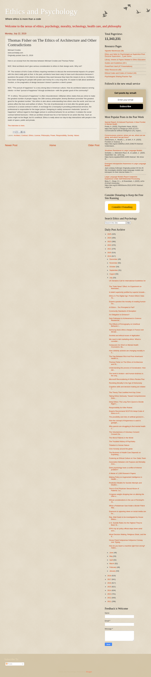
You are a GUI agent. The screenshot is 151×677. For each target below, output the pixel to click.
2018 (109, 576)
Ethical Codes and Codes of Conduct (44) (120, 73)
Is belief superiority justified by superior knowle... (127, 292)
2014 (109, 590)
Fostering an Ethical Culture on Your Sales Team (127, 458)
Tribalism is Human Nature (119, 445)
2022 (109, 245)
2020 (109, 253)
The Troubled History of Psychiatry (122, 441)
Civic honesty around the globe (121, 449)
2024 (109, 238)
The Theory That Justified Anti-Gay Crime (124, 392)
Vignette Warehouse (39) (114, 51)
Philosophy (45, 135)
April (111, 560)
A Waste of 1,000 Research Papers (122, 473)
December (113, 259)
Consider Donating (122, 207)
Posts (9, 664)
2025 (109, 234)
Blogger (89, 672)
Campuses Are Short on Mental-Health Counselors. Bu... (123, 346)
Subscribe (125, 106)
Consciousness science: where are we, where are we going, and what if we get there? (125, 136)
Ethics (31, 135)
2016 (109, 583)
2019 (109, 256)
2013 (109, 594)
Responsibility (61, 135)
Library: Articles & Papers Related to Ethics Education (125, 60)
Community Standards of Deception (122, 311)
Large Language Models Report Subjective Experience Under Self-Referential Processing (122, 178)
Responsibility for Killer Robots (120, 408)
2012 (109, 598)
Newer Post (11, 145)
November (113, 263)
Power (52, 135)
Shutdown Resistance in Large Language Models (123, 150)
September (113, 270)
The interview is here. (16, 126)
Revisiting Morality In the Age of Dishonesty (125, 383)
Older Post (93, 145)
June (111, 553)
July (111, 278)
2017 (109, 579)
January (112, 571)
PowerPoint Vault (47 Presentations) (118, 66)
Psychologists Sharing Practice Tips (118, 77)
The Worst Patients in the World (121, 438)
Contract (24, 135)
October (112, 267)
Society (70, 135)
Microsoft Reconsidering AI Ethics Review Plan (127, 379)
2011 (109, 601)
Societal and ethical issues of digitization (124, 336)
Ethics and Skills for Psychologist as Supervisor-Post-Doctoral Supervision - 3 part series (125, 55)
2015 (109, 587)
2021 (109, 249)
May (111, 556)
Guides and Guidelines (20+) (116, 63)
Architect (17, 135)
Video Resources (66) (113, 70)
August (112, 274)
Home (52, 145)
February (113, 567)
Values (76, 135)
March (112, 564)
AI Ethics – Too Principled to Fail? (122, 307)
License (37, 135)
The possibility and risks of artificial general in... (127, 417)
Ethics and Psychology (41, 11)
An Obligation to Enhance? (119, 315)
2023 (109, 242)
